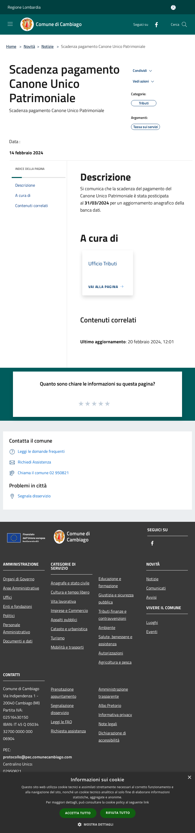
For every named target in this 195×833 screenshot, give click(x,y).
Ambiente (107, 627)
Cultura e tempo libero (70, 592)
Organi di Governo (18, 579)
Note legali (108, 724)
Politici (9, 615)
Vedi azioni (144, 81)
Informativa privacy (115, 715)
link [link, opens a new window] (146, 802)
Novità (29, 46)
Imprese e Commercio (69, 610)
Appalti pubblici (64, 620)
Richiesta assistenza (68, 731)
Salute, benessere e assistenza (115, 640)
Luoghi (152, 622)
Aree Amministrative (21, 588)
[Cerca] (184, 24)
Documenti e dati (17, 641)
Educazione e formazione (110, 582)
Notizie (47, 46)
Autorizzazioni (111, 653)
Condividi (143, 71)
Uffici (7, 597)
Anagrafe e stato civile (70, 583)
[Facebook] (154, 24)
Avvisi (151, 597)
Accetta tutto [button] (78, 813)
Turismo (57, 638)
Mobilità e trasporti (67, 647)
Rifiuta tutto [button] (118, 813)
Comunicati (156, 588)
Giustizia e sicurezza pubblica (116, 598)
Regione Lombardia (24, 7)
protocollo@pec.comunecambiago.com (37, 757)
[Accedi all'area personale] (173, 8)
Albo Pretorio (110, 705)
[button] (97, 824)
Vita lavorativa (63, 601)
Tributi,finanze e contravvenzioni (112, 614)
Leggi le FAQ (61, 722)
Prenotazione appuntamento (63, 692)
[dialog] (97, 802)
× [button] (189, 778)
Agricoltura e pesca (115, 662)
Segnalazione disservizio (62, 709)
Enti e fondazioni (17, 606)
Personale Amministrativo (16, 628)
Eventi (151, 632)
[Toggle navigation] (10, 24)
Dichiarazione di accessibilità (112, 736)
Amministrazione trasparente (113, 692)
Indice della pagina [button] (29, 168)
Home (11, 46)
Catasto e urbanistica (69, 629)
